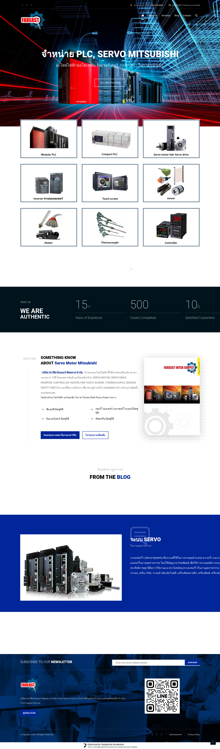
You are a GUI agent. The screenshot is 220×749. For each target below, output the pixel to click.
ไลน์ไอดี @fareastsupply (110, 91)
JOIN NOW (192, 662)
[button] (22, 5)
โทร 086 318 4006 (110, 82)
